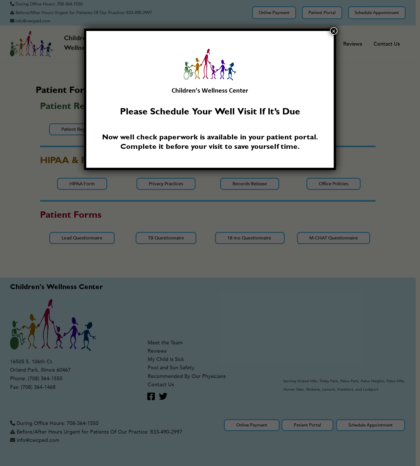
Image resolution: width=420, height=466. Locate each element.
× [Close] (334, 31)
